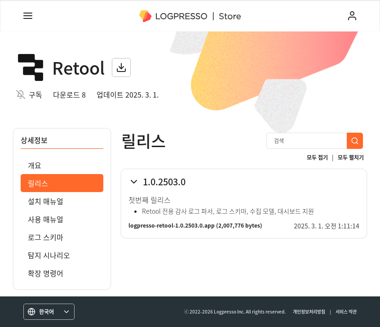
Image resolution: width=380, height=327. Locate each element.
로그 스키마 (45, 237)
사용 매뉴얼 (45, 219)
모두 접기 (317, 157)
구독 (35, 94)
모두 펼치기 (351, 157)
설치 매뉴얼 (45, 201)
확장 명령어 (45, 273)
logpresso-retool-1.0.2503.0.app (171, 225)
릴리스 (38, 183)
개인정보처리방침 (309, 311)
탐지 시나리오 (49, 255)
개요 (34, 165)
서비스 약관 (346, 311)
